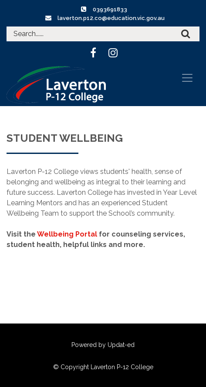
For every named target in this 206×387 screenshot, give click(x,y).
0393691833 (110, 9)
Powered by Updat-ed (103, 344)
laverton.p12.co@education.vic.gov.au (111, 18)
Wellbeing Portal (67, 234)
